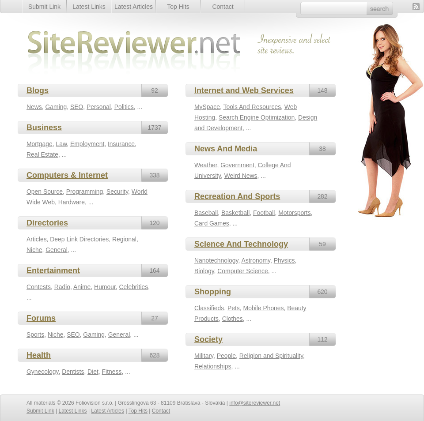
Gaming (56, 106)
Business (44, 127)
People (226, 355)
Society (208, 339)
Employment (87, 143)
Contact (222, 6)
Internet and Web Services (244, 90)
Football (264, 212)
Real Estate (42, 154)
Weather (205, 165)
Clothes (232, 318)
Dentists (73, 371)
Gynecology (42, 371)
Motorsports (294, 212)
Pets (233, 308)
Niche (34, 249)
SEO (76, 106)
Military (203, 355)
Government (237, 165)
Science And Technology (241, 244)
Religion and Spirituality (271, 355)
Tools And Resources (252, 106)
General (56, 249)
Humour (105, 286)
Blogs (37, 90)
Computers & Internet (67, 175)
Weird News (240, 175)
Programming (84, 191)
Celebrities (133, 286)
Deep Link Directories (79, 239)
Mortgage (39, 143)
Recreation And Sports (237, 196)
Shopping (212, 291)
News (34, 106)
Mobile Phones (263, 308)
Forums (41, 318)
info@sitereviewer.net (254, 403)
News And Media (225, 148)
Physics (284, 260)
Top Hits (178, 6)
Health (38, 355)
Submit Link (44, 6)
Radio (62, 286)
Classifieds (209, 308)
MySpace (207, 106)
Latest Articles (133, 6)
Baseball (206, 212)
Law (61, 143)
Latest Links (89, 6)
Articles (36, 239)
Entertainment (53, 270)
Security (117, 191)
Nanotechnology (216, 260)
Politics (124, 106)
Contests (38, 286)
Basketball (235, 212)
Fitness (112, 371)
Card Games (211, 223)
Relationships (212, 366)
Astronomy (255, 260)
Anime (82, 286)
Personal (99, 106)
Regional (124, 239)
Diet (92, 371)
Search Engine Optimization (257, 117)
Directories (47, 222)
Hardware (71, 202)
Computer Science (242, 270)
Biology (204, 270)
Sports (35, 334)
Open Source (44, 191)
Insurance (121, 143)
